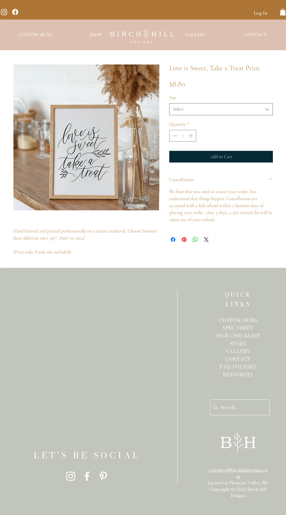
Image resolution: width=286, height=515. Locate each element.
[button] (283, 11)
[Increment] (191, 135)
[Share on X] (206, 239)
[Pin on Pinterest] (184, 239)
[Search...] (238, 407)
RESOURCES (238, 374)
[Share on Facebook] (173, 239)
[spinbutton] (182, 135)
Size (172, 98)
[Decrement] (174, 135)
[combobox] (221, 109)
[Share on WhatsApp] (195, 239)
